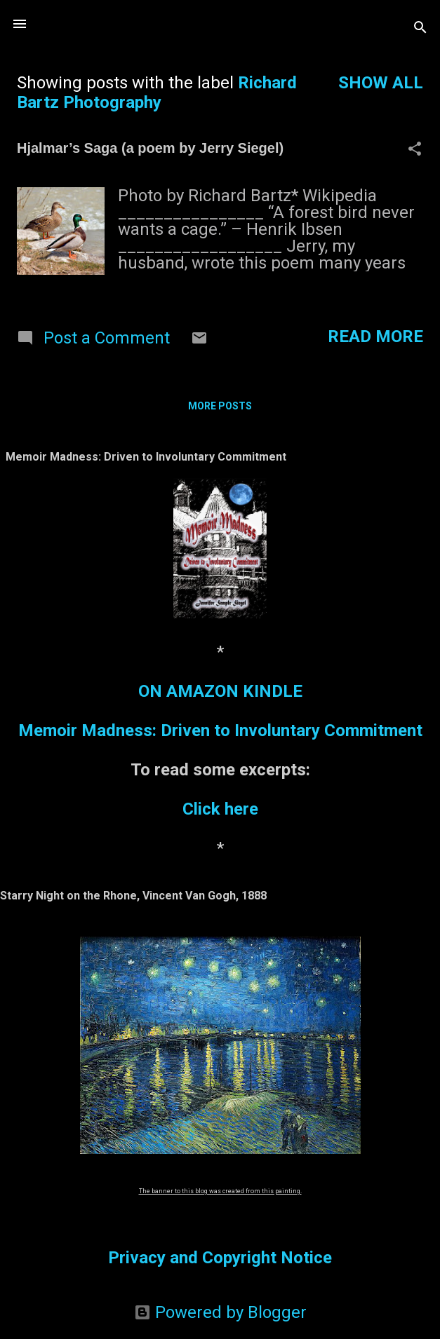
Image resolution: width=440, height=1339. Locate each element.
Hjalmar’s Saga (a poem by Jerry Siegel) (150, 148)
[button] (414, 150)
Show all (380, 83)
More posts (220, 406)
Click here (220, 809)
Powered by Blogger (220, 1312)
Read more (375, 336)
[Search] (420, 28)
